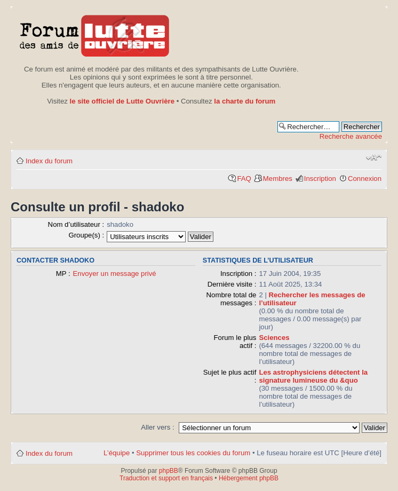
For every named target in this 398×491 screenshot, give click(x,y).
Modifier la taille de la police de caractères (373, 157)
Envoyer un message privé (114, 274)
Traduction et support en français (166, 478)
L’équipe (117, 453)
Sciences (274, 338)
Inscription (320, 179)
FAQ (244, 179)
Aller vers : (157, 427)
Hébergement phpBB (248, 478)
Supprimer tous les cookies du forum (193, 453)
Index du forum (49, 161)
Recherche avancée (351, 136)
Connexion (364, 179)
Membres (277, 179)
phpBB (168, 470)
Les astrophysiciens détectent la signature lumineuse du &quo (313, 376)
